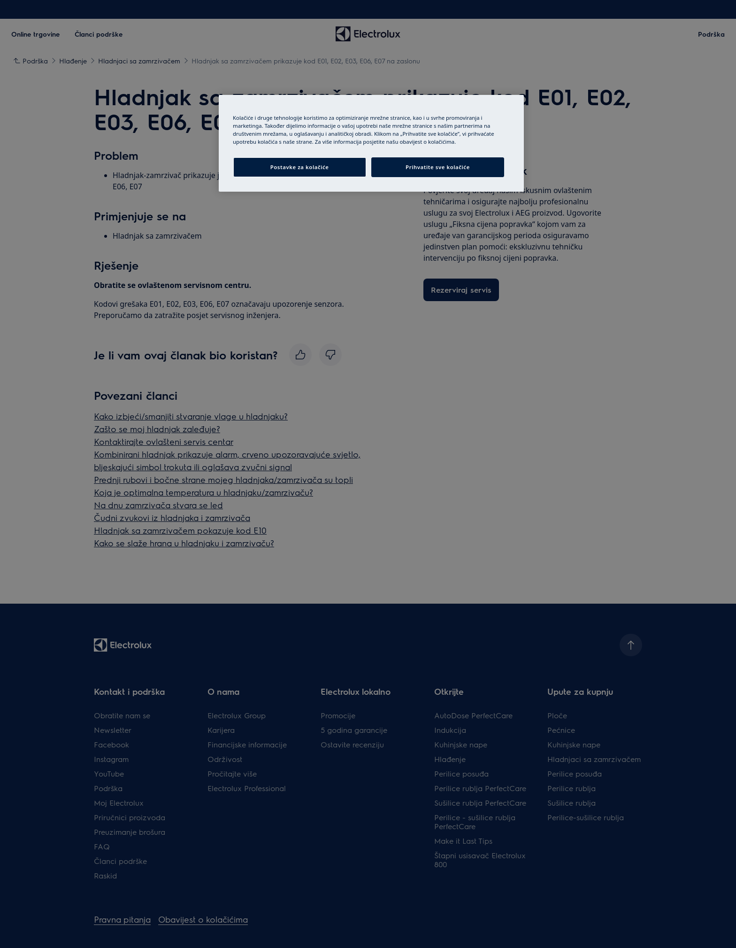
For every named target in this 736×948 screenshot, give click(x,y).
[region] (371, 143)
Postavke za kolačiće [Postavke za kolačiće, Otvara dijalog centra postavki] (299, 167)
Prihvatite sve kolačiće (438, 167)
